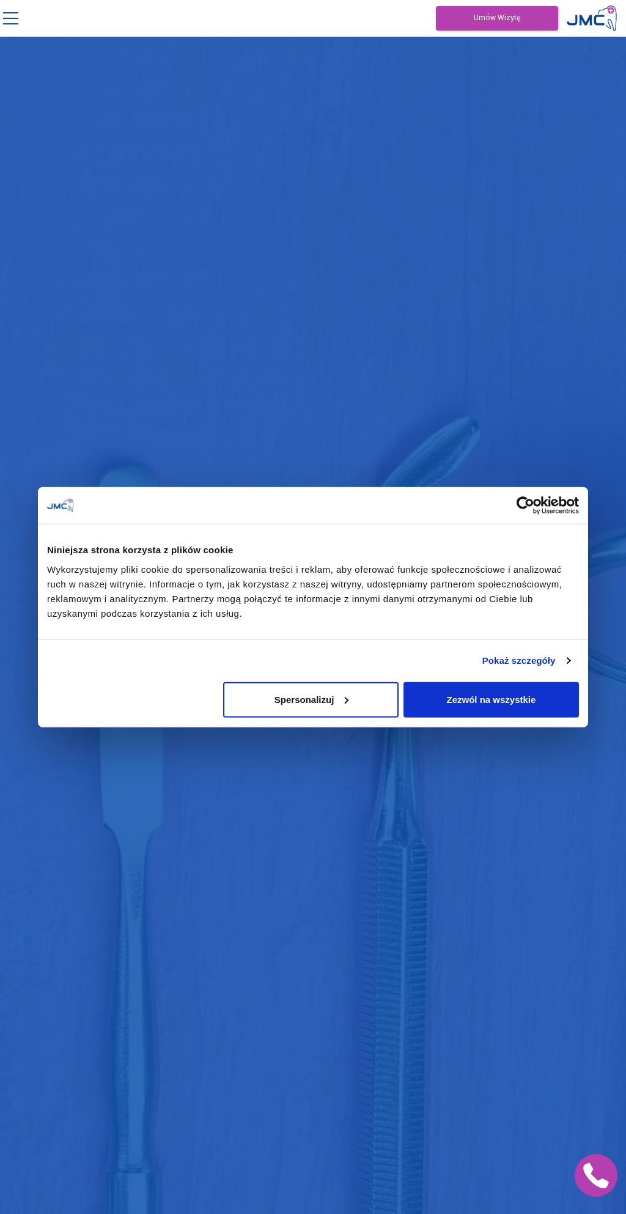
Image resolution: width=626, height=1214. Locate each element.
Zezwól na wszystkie (491, 699)
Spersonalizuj (311, 699)
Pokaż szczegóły (519, 660)
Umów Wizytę (497, 18)
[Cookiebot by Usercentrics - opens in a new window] (525, 505)
